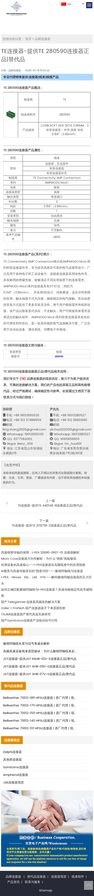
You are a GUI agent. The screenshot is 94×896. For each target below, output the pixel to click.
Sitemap (45, 890)
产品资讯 (13, 882)
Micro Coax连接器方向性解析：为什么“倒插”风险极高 (38, 558)
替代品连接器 (36, 876)
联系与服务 (32, 882)
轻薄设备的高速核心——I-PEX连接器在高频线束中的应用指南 (43, 565)
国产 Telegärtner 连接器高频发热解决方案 (30, 602)
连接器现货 (58, 876)
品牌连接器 (42, 39)
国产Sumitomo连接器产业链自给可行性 (29, 620)
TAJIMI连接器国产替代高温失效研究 (26, 614)
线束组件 (78, 876)
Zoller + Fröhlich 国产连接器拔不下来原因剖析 (33, 608)
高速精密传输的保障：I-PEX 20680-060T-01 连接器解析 (40, 552)
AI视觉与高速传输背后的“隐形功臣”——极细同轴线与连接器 (42, 571)
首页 (28, 39)
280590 (59, 356)
